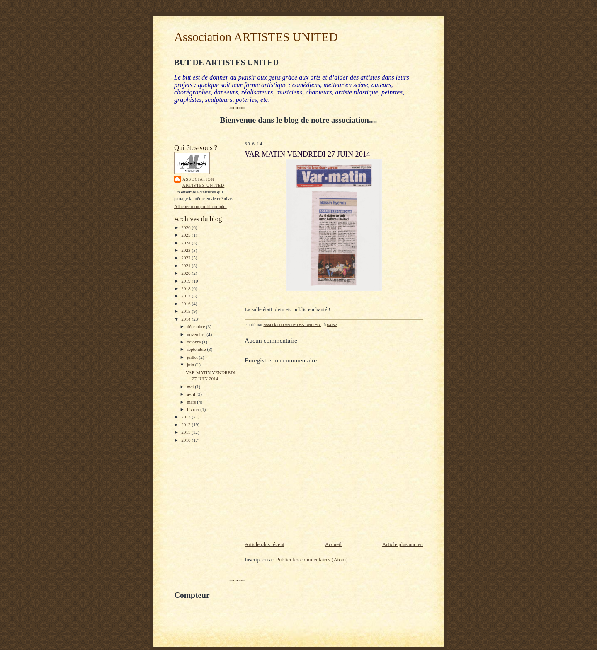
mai (191, 386)
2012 (186, 424)
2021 (186, 265)
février (194, 409)
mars (192, 401)
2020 (186, 273)
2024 (186, 242)
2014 (186, 319)
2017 (186, 295)
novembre (196, 334)
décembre (196, 326)
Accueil (333, 544)
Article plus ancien (402, 544)
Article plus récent (264, 544)
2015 (186, 311)
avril (192, 393)
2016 (186, 303)
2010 (186, 439)
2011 (186, 432)
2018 (186, 288)
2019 (186, 280)
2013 (186, 416)
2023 (186, 250)
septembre (197, 349)
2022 (186, 257)
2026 (186, 227)
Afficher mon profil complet (200, 206)
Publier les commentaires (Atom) (311, 559)
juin (191, 364)
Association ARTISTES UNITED (256, 36)
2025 (186, 234)
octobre (194, 341)
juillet (193, 357)
